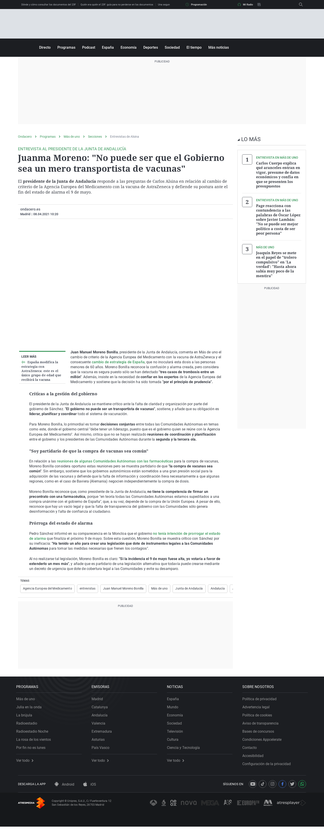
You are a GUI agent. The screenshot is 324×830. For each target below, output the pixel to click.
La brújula (26, 717)
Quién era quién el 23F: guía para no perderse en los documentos (117, 4)
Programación (196, 4)
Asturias (99, 741)
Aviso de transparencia (262, 725)
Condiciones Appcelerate (263, 741)
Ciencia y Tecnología (185, 749)
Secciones (95, 136)
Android (64, 788)
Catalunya (101, 709)
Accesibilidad (254, 757)
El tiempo (194, 47)
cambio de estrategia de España (118, 362)
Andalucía (218, 588)
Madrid (99, 700)
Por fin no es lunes (32, 749)
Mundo (174, 709)
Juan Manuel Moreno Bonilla (123, 588)
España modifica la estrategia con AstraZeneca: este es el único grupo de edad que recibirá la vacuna (41, 371)
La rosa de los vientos (35, 741)
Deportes (150, 47)
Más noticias (218, 47)
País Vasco (102, 749)
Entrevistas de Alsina (124, 136)
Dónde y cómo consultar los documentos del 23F (48, 4)
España (108, 47)
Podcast (88, 47)
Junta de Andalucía (189, 588)
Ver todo (26, 762)
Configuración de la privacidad (268, 765)
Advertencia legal (257, 709)
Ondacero (25, 136)
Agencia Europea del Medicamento (47, 588)
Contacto (251, 749)
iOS (89, 788)
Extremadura (103, 733)
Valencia (100, 725)
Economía (129, 47)
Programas (66, 47)
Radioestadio (28, 725)
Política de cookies (259, 717)
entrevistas (87, 588)
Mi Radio (245, 4)
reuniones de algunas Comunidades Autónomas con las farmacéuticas (115, 461)
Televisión (177, 733)
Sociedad (172, 47)
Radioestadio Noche (34, 733)
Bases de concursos (260, 733)
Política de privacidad (261, 700)
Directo (45, 47)
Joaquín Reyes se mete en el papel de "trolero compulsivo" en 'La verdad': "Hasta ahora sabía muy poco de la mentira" (276, 263)
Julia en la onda (30, 709)
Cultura (174, 741)
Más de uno (72, 136)
